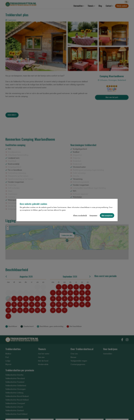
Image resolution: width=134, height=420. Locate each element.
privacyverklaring (102, 207)
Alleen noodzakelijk (80, 215)
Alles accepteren (107, 215)
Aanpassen (93, 215)
